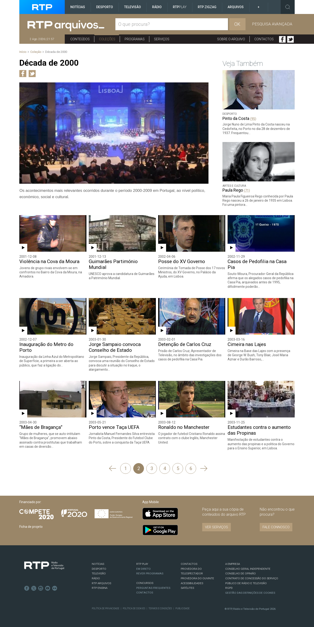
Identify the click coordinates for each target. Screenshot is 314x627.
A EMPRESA (232, 564)
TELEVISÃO (99, 573)
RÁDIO (96, 578)
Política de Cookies (134, 608)
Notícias (77, 7)
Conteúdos (80, 39)
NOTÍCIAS (98, 564)
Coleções (107, 39)
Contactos (264, 39)
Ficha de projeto (31, 527)
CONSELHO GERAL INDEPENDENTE (247, 568)
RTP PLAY (142, 564)
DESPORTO (99, 568)
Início (23, 52)
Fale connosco (276, 527)
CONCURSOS (144, 583)
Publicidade (182, 608)
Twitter (290, 39)
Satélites (187, 588)
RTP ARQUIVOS (101, 583)
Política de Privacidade (105, 608)
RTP (180, 7)
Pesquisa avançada (272, 24)
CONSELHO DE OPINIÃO (240, 573)
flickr (54, 588)
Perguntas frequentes (153, 588)
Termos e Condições (160, 608)
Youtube (47, 588)
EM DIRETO (143, 568)
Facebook (282, 39)
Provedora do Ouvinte (197, 578)
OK (237, 24)
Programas (135, 39)
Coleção (35, 52)
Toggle (288, 7)
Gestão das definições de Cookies (250, 592)
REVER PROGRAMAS (149, 573)
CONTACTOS (189, 564)
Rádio (157, 7)
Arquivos (236, 7)
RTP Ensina (99, 588)
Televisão (132, 7)
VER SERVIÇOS (216, 527)
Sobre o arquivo (231, 39)
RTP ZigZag (207, 7)
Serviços (161, 39)
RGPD (229, 588)
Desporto (104, 7)
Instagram (40, 588)
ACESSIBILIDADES (192, 583)
